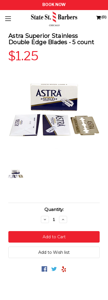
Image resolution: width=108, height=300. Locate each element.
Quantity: (54, 209)
